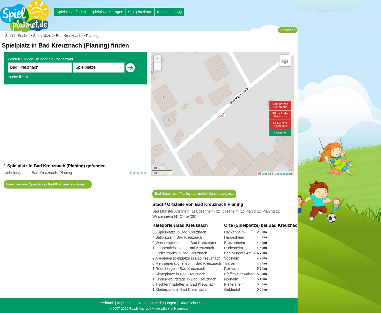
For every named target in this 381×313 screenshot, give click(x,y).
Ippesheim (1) (232, 211)
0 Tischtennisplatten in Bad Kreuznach (184, 284)
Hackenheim (234, 232)
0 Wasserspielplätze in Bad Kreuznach (184, 243)
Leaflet (263, 173)
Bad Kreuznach (68, 36)
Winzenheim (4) (165, 216)
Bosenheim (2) (208, 211)
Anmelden (287, 30)
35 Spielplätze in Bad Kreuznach (179, 232)
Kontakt (163, 12)
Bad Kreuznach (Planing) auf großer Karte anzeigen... (194, 193)
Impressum (126, 303)
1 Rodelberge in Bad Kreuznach (178, 269)
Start (9, 36)
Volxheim (231, 258)
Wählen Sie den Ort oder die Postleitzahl (40, 59)
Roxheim (231, 269)
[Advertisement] (75, 124)
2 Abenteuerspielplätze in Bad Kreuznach (186, 258)
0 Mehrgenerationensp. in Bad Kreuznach (186, 263)
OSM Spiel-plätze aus (280, 124)
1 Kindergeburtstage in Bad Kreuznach (184, 279)
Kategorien (280, 132)
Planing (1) (271, 211)
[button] (222, 114)
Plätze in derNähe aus (280, 115)
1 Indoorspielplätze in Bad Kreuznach (183, 248)
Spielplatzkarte (140, 12)
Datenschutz (190, 303)
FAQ (178, 12)
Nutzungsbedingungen (157, 303)
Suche (23, 36)
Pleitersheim (234, 284)
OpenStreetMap (284, 173)
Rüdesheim (233, 248)
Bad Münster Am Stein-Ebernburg (252, 253)
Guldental (232, 289)
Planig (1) (253, 211)
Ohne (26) (188, 216)
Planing (92, 36)
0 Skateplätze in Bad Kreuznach (178, 274)
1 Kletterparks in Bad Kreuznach (179, 289)
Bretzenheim (234, 243)
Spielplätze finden (71, 12)
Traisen (230, 263)
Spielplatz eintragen (106, 12)
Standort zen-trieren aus (280, 105)
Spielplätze (42, 36)
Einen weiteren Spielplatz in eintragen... (47, 184)
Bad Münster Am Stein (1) (173, 211)
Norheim (231, 279)
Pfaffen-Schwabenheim (243, 274)
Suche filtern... (19, 77)
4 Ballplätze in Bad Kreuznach (177, 237)
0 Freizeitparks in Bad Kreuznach (179, 253)
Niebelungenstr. (16, 173)
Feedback (105, 303)
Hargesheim (234, 237)
